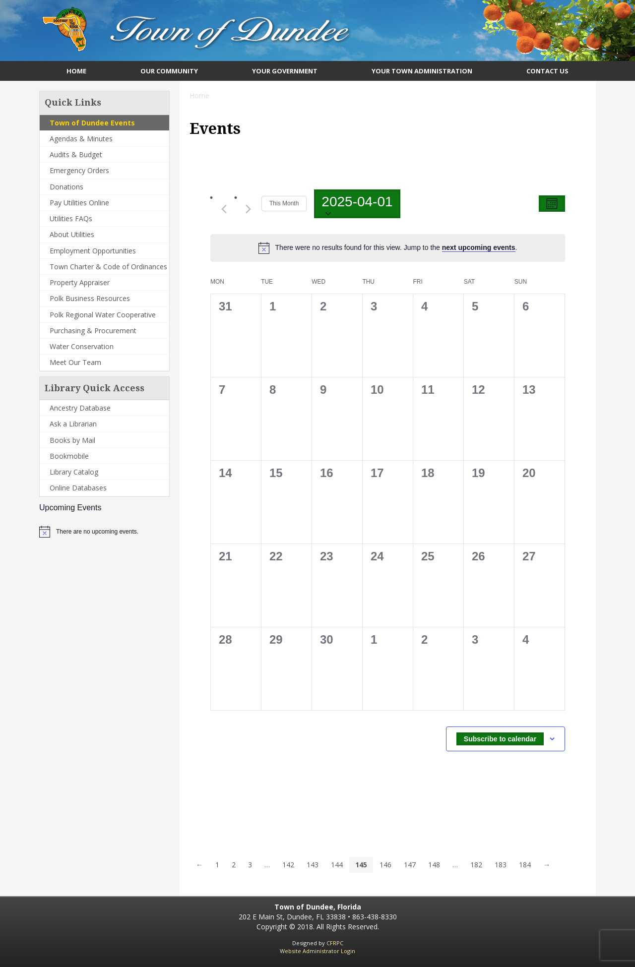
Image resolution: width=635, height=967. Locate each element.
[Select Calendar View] (552, 203)
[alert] (97, 532)
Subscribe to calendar (500, 739)
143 (312, 864)
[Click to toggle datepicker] (357, 203)
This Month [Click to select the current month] (284, 203)
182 (476, 864)
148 (434, 864)
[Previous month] (224, 209)
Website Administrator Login (317, 951)
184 (525, 864)
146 (385, 864)
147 (410, 864)
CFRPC (334, 943)
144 (337, 864)
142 (288, 864)
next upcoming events (478, 247)
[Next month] (248, 209)
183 (501, 864)
